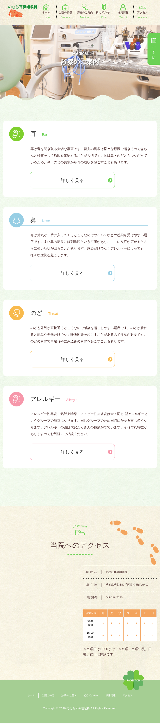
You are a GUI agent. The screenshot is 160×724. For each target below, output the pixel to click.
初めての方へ (91, 696)
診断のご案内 (68, 696)
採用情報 (111, 696)
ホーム (31, 696)
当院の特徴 (48, 696)
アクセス (127, 696)
